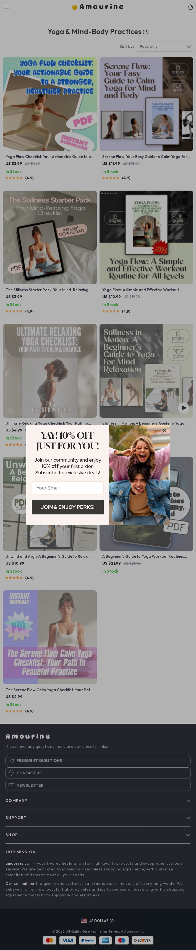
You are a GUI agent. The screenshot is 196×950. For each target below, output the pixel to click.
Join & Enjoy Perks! (68, 507)
